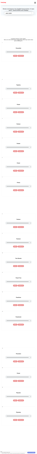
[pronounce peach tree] (18, 281)
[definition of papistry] (15, 93)
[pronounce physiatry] (18, 416)
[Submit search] (31, 13)
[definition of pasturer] (15, 247)
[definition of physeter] (15, 400)
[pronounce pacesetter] (18, 51)
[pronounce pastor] (18, 166)
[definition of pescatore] (15, 361)
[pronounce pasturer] (18, 242)
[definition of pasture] (15, 227)
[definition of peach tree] (15, 286)
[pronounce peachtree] (18, 301)
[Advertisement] (18, 27)
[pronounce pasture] (18, 223)
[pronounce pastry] (18, 186)
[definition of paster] (15, 112)
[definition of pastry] (15, 190)
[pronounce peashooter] (18, 320)
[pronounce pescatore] (18, 357)
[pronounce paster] (18, 108)
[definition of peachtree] (15, 305)
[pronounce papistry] (18, 88)
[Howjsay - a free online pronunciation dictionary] (3, 2)
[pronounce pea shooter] (18, 262)
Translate (21, 55)
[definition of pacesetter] (15, 56)
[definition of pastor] (15, 171)
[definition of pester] (15, 381)
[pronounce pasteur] (18, 127)
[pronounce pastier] (18, 147)
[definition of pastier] (15, 151)
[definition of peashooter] (15, 325)
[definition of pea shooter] (15, 266)
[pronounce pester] (18, 377)
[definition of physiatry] (15, 420)
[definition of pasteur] (15, 132)
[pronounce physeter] (18, 396)
